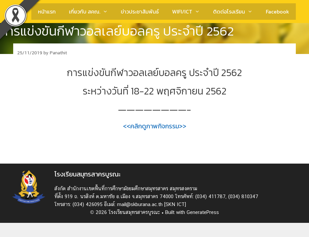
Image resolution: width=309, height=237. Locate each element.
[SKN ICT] (175, 204)
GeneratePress (203, 212)
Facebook (277, 11)
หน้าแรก (47, 11)
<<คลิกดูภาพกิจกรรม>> (154, 126)
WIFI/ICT (189, 11)
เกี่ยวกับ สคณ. (91, 11)
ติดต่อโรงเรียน (236, 11)
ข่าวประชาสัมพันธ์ (140, 11)
